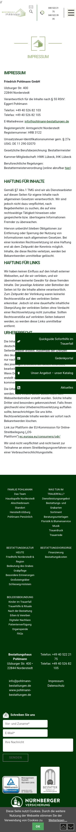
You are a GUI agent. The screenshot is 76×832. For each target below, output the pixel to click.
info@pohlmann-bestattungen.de (47, 121)
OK (38, 826)
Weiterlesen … (57, 820)
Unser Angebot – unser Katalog (52, 373)
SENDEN (15, 757)
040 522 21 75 (53, 10)
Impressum (55, 681)
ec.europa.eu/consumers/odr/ (40, 436)
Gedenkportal (64, 358)
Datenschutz (55, 685)
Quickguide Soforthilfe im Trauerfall (56, 341)
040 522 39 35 (53, 17)
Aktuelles (67, 387)
